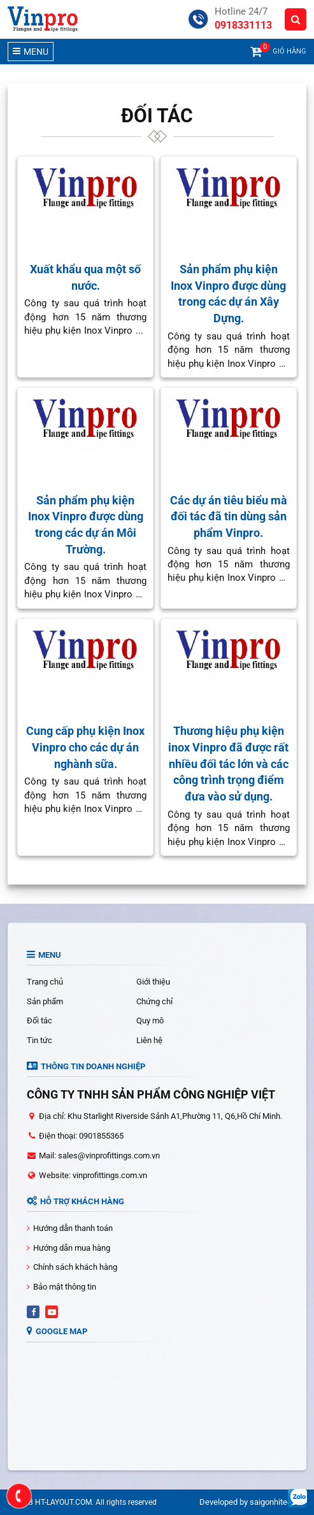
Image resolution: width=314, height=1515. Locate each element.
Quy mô (150, 1020)
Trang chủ (45, 981)
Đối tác (39, 1020)
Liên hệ (149, 1040)
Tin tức (39, 1040)
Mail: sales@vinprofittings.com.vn (99, 1155)
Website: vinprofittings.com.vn (93, 1175)
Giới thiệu (153, 981)
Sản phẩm (45, 1001)
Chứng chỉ (154, 1001)
